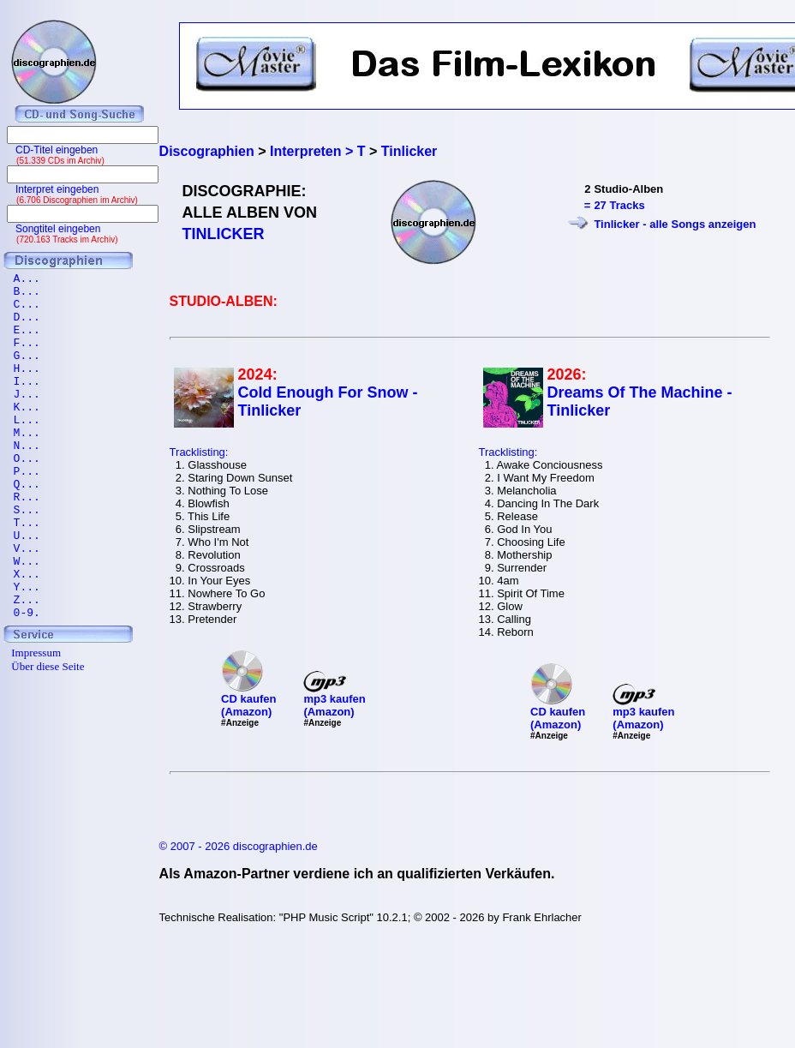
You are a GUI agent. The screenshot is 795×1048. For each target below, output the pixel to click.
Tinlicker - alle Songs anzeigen (675, 224)
